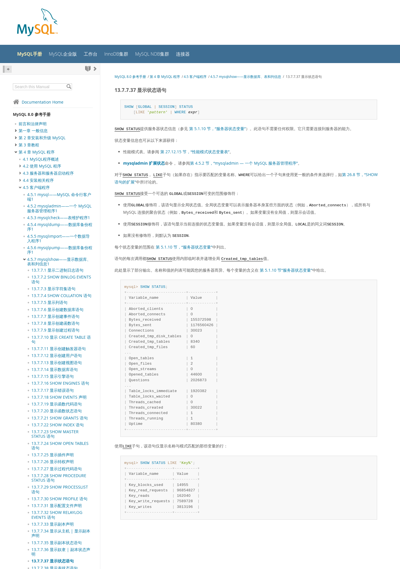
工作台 (90, 54)
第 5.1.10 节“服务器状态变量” (286, 270)
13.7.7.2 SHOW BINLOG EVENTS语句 (61, 279)
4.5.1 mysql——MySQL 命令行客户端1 (59, 197)
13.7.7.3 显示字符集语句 (53, 288)
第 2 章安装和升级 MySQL (42, 137)
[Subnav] (20, 159)
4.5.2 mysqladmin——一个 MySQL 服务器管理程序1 (59, 208)
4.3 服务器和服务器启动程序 (48, 173)
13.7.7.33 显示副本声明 (52, 524)
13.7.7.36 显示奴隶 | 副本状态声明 (60, 552)
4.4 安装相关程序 (38, 180)
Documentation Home (38, 102)
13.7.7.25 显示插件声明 (52, 454)
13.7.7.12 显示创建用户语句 (56, 355)
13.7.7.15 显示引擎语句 (52, 376)
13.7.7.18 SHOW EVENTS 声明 (59, 397)
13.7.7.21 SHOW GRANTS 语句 (59, 418)
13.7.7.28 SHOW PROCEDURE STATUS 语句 (58, 478)
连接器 (183, 54)
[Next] (95, 69)
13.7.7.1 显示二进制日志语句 (57, 270)
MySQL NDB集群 (152, 54)
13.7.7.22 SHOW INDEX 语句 (57, 424)
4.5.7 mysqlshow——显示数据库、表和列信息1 (59, 262)
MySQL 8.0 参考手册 (32, 114)
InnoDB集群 (116, 54)
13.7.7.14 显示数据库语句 (54, 369)
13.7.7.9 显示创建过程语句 (55, 330)
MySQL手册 (29, 54)
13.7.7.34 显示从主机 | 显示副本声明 (60, 533)
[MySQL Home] (37, 23)
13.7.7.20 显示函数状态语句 (56, 410)
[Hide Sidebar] (7, 69)
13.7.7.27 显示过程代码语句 (56, 468)
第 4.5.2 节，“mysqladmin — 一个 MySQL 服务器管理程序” (244, 163)
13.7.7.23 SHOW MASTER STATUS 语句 (55, 434)
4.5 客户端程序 (36, 187)
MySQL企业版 (63, 54)
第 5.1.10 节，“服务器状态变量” (217, 128)
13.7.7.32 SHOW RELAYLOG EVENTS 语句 (56, 515)
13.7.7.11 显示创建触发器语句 (58, 348)
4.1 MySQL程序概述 (41, 159)
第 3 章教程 (29, 145)
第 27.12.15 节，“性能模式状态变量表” (194, 151)
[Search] (69, 87)
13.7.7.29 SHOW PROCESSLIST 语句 (59, 489)
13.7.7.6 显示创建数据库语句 (57, 309)
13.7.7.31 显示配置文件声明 (56, 505)
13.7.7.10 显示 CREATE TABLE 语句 (61, 339)
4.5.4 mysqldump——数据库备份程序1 (59, 227)
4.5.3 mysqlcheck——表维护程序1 (58, 217)
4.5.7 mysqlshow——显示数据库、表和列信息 (245, 76)
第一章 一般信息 (33, 130)
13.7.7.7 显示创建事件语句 (55, 316)
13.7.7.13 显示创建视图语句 (56, 362)
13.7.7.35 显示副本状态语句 (56, 542)
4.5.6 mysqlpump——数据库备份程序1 (59, 250)
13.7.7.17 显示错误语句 (52, 390)
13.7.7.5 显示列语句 (49, 302)
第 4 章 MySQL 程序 (37, 152)
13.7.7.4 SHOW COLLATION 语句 (61, 295)
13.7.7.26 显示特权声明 (52, 461)
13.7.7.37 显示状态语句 (52, 561)
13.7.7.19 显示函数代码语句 (56, 404)
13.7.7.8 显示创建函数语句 (55, 323)
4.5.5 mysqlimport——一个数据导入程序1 (58, 238)
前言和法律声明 (33, 123)
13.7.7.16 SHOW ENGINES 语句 (60, 383)
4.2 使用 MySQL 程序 (42, 166)
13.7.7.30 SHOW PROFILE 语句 (59, 498)
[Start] (88, 69)
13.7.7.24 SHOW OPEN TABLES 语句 (60, 446)
